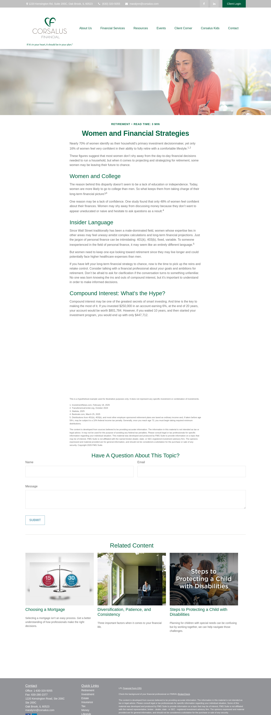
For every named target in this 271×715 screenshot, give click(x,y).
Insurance (87, 702)
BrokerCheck (184, 694)
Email (141, 462)
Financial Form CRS (132, 688)
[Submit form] (35, 520)
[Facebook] (204, 4)
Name (29, 462)
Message (31, 486)
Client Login (234, 3)
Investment (87, 694)
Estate (85, 698)
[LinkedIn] (214, 4)
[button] (85, 28)
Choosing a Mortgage (45, 609)
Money (85, 710)
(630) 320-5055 (108, 3)
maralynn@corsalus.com (142, 3)
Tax (83, 706)
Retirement (87, 690)
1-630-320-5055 (43, 690)
